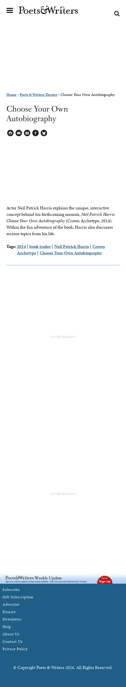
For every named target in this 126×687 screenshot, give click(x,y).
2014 (21, 246)
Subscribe (11, 589)
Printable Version (10, 133)
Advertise (10, 604)
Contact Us (12, 641)
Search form (117, 13)
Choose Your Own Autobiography (71, 253)
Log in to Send (19, 133)
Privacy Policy (15, 649)
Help (6, 626)
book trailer (40, 246)
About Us (10, 634)
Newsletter (12, 619)
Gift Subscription (18, 597)
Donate (9, 612)
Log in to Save (27, 133)
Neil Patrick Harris (71, 246)
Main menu (9, 10)
